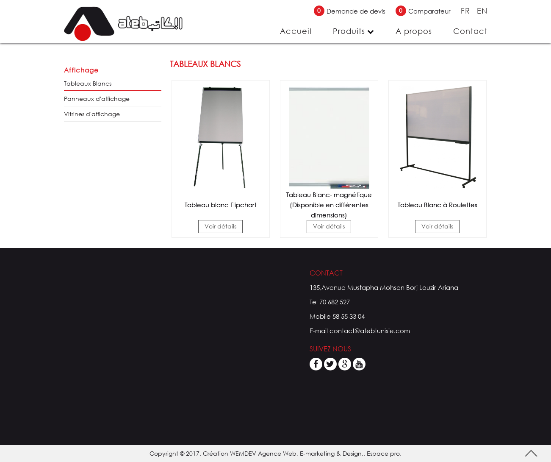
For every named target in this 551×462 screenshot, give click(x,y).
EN (482, 10)
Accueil (296, 31)
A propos (414, 31)
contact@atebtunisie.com (369, 330)
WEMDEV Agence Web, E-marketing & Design (296, 453)
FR (467, 10)
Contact (470, 31)
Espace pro (383, 453)
